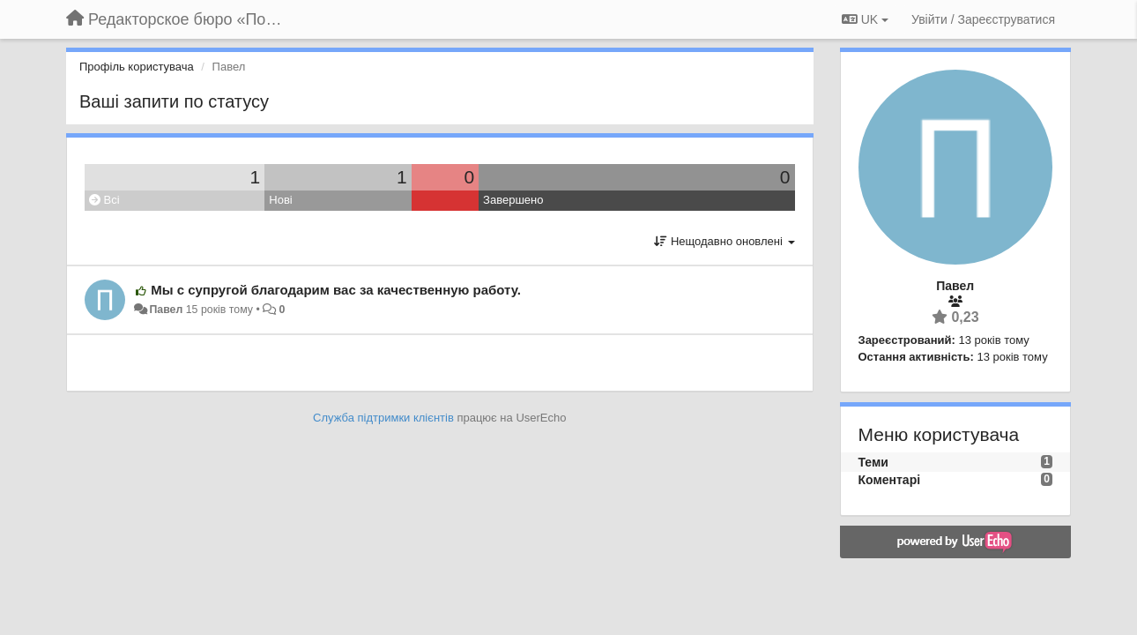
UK (865, 19)
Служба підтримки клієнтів (383, 417)
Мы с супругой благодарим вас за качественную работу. (336, 289)
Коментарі (889, 480)
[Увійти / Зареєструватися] (983, 19)
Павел (165, 309)
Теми (873, 462)
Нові (280, 199)
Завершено (513, 199)
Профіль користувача (136, 66)
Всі (104, 199)
